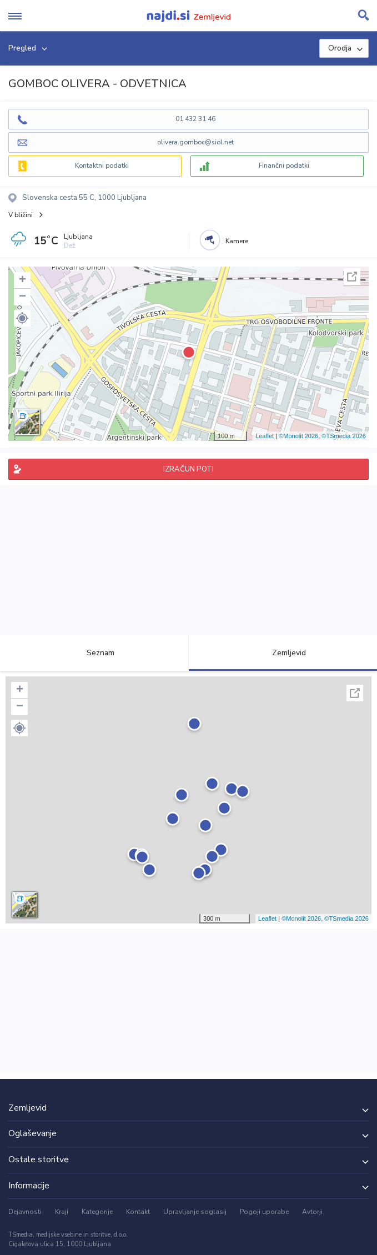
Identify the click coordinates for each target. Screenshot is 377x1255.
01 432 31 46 (195, 118)
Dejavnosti (25, 1211)
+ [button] (22, 280)
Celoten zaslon (352, 276)
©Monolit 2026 (298, 436)
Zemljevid (282, 652)
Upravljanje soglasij (195, 1211)
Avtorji (312, 1211)
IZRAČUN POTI (188, 469)
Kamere (236, 241)
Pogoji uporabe (264, 1211)
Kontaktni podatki (102, 165)
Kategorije (97, 1211)
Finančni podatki (284, 165)
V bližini (20, 214)
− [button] (22, 297)
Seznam (94, 652)
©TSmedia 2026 (343, 436)
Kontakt (138, 1211)
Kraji (61, 1211)
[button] (22, 318)
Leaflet (264, 436)
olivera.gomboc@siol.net (195, 142)
